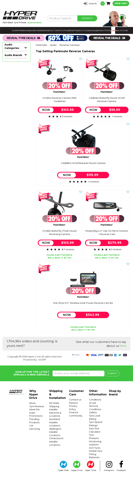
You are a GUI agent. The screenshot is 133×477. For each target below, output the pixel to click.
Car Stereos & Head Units (17, 71)
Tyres (14, 30)
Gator (8, 254)
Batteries (45, 30)
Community (75, 415)
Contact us (75, 399)
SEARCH (87, 18)
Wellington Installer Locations (55, 432)
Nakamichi (11, 269)
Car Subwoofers (17, 89)
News (32, 403)
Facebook (121, 466)
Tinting (107, 30)
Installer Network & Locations (55, 412)
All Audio (10, 55)
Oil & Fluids (64, 30)
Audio (38, 30)
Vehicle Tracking (16, 193)
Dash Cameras (17, 198)
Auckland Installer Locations (54, 422)
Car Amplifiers (17, 83)
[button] (90, 3)
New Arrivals (121, 30)
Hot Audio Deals (13, 62)
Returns (73, 402)
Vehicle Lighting (17, 188)
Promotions (35, 415)
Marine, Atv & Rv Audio (17, 97)
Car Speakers (17, 77)
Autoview (10, 233)
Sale (113, 30)
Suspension (98, 30)
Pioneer (9, 280)
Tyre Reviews (36, 406)
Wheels (20, 30)
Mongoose (11, 264)
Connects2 (11, 243)
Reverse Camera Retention (15, 135)
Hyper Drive (76, 466)
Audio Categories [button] (12, 46)
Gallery (93, 412)
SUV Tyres (94, 447)
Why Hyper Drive (33, 394)
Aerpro (9, 228)
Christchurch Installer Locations (56, 441)
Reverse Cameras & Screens (15, 124)
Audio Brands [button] (13, 221)
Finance (73, 412)
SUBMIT (112, 373)
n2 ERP (42, 359)
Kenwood (10, 259)
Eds (7, 249)
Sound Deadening (14, 214)
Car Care (54, 30)
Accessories (29, 30)
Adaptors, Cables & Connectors (17, 179)
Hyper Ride (63, 466)
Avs (7, 238)
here (123, 346)
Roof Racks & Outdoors (81, 30)
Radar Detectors (13, 205)
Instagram (109, 466)
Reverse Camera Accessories (16, 146)
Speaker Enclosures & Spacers (17, 167)
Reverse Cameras (17, 106)
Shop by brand (115, 392)
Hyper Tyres (90, 466)
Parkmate (11, 274)
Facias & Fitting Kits (17, 157)
